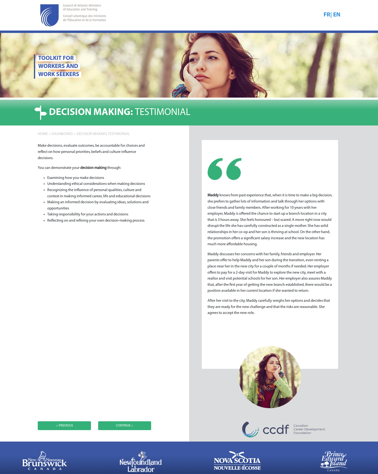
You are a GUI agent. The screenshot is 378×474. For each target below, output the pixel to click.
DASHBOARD (62, 134)
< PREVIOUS (64, 425)
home (43, 134)
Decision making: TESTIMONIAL (103, 134)
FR (327, 15)
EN (336, 15)
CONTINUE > (124, 425)
